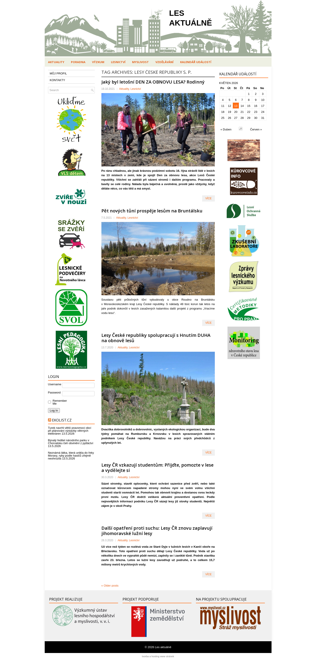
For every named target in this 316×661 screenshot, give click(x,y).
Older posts (110, 585)
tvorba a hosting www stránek (158, 656)
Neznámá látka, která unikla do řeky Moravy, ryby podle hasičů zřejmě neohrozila (71, 455)
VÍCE (208, 198)
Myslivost (140, 62)
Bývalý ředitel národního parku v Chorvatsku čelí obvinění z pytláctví (70, 442)
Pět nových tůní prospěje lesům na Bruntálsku (151, 211)
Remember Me (59, 402)
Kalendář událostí (195, 62)
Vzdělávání (164, 62)
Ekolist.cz (62, 420)
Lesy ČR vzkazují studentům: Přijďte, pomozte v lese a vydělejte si (157, 467)
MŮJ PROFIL (58, 73)
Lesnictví (118, 62)
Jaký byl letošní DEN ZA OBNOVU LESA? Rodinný (153, 82)
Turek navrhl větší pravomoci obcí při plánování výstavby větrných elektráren (69, 430)
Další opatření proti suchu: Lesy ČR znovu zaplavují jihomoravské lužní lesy (156, 530)
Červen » (256, 129)
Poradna (78, 62)
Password (54, 392)
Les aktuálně (163, 647)
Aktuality (56, 62)
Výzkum (98, 62)
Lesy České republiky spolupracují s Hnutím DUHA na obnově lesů (155, 337)
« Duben (226, 129)
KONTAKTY (57, 80)
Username (54, 384)
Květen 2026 (228, 83)
